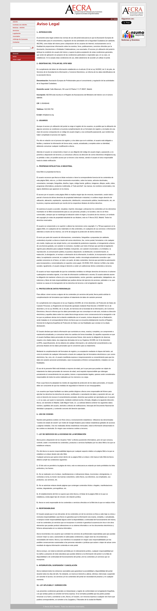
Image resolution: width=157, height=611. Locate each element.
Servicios (14, 30)
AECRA (14, 22)
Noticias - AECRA (17, 27)
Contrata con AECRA (18, 25)
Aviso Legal (15, 59)
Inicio (13, 56)
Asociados (15, 36)
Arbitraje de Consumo (19, 39)
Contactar (14, 42)
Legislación (15, 33)
